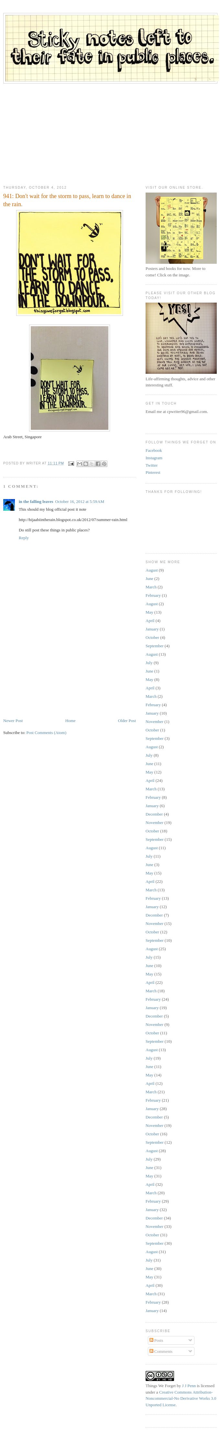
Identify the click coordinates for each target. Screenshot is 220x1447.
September (155, 645)
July (149, 662)
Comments (161, 1351)
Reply (24, 537)
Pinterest (153, 472)
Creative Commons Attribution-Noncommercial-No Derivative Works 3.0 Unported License (181, 1398)
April (150, 620)
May (149, 612)
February (153, 595)
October (152, 637)
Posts (156, 1340)
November (154, 721)
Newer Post (13, 720)
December (154, 814)
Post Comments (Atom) (47, 732)
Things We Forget (161, 1385)
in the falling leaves (36, 501)
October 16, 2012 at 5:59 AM (79, 501)
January (152, 629)
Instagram (154, 457)
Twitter (152, 465)
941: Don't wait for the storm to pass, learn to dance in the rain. (67, 200)
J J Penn (189, 1385)
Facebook (154, 450)
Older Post (127, 720)
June (149, 578)
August (152, 570)
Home (70, 720)
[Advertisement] (110, 132)
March (151, 586)
